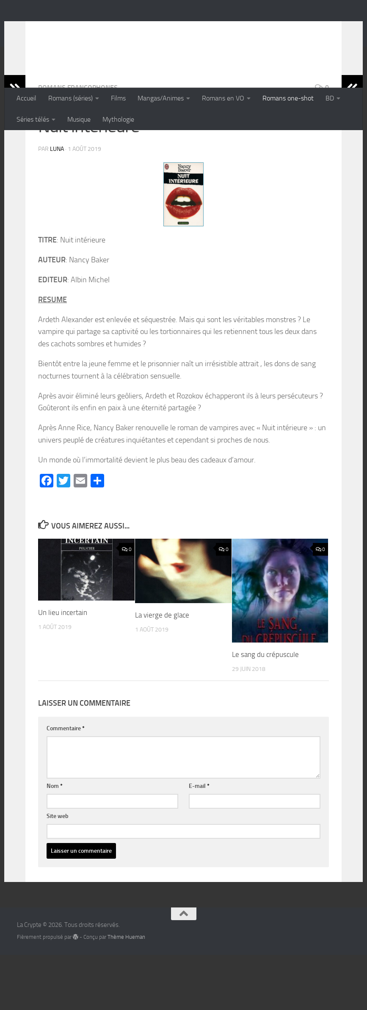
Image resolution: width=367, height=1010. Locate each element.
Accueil (26, 98)
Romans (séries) (70, 98)
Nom (55, 841)
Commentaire (66, 783)
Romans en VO (223, 98)
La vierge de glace (162, 670)
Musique (79, 119)
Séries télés (33, 119)
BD (330, 98)
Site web (58, 871)
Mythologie (118, 119)
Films (118, 98)
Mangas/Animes (161, 98)
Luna (57, 204)
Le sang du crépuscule (265, 709)
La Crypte (51, 29)
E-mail (199, 841)
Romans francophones (78, 143)
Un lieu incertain (62, 667)
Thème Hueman (126, 992)
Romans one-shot (288, 98)
